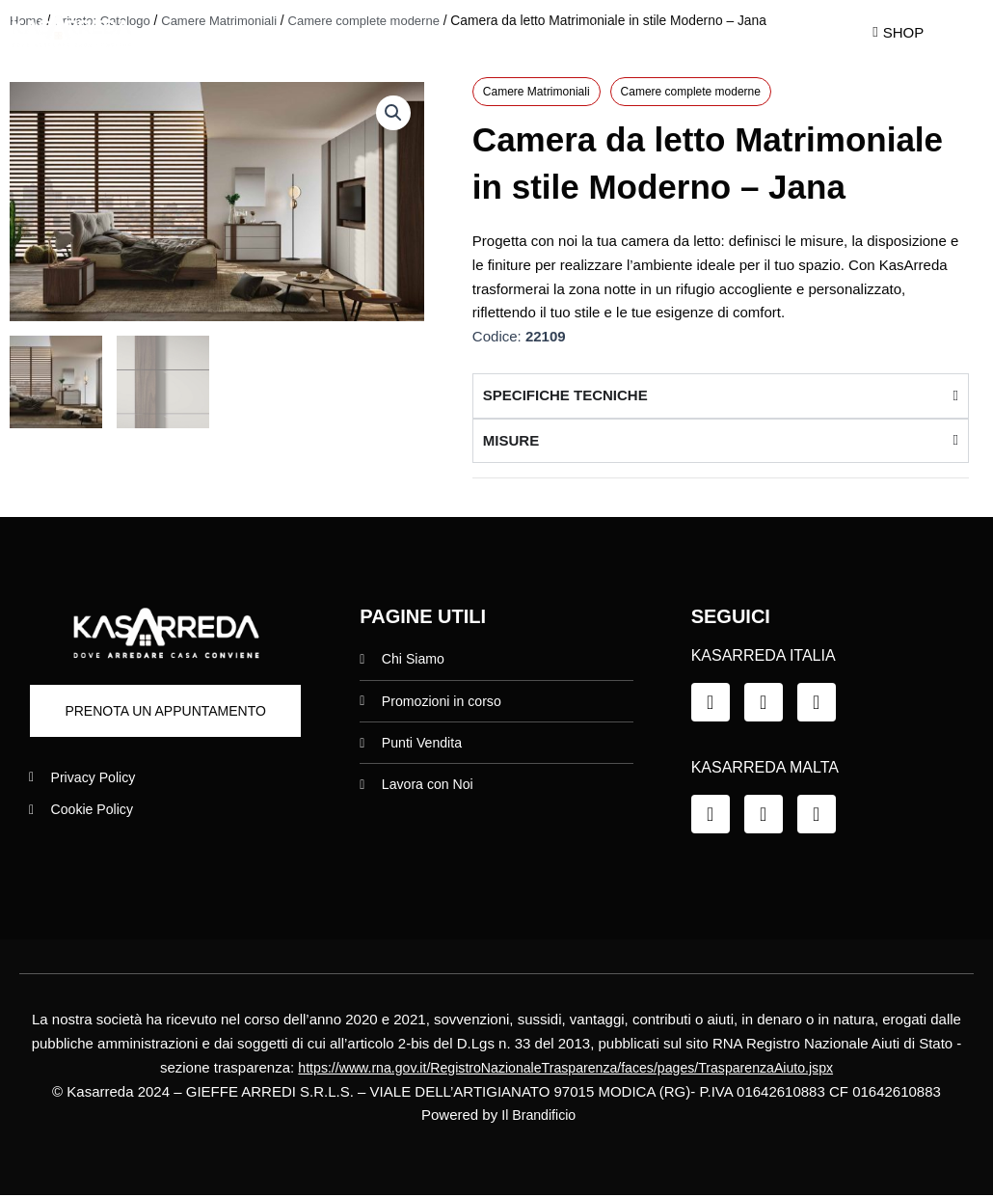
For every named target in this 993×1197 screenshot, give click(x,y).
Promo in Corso (511, 31)
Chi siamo (363, 31)
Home (250, 31)
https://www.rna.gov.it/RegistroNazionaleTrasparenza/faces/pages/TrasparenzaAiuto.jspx (566, 1068)
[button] (392, 113)
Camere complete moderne (691, 92)
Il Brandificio (538, 1116)
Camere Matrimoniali (536, 92)
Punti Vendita (669, 31)
